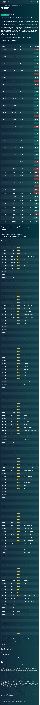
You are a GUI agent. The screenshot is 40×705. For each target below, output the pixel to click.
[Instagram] (1, 654)
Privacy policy (18, 657)
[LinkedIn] (7, 654)
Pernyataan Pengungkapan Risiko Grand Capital (12, 688)
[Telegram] (5, 654)
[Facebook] (3, 654)
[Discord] (8, 654)
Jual (11, 14)
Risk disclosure (11, 657)
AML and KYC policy (25, 657)
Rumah (2, 5)
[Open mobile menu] (1, 1)
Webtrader (33, 1)
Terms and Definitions (4, 657)
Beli (4, 14)
